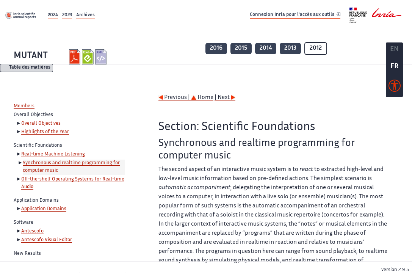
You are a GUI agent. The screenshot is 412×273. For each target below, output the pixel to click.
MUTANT (31, 56)
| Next (225, 97)
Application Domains (43, 209)
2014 (266, 48)
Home (202, 97)
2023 (67, 15)
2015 (241, 48)
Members (24, 106)
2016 (216, 48)
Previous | (174, 97)
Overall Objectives (41, 123)
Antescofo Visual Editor (46, 240)
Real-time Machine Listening (53, 154)
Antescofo (32, 231)
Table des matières (29, 68)
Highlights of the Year (45, 132)
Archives (85, 15)
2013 (290, 48)
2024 (53, 15)
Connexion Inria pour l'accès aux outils (295, 15)
